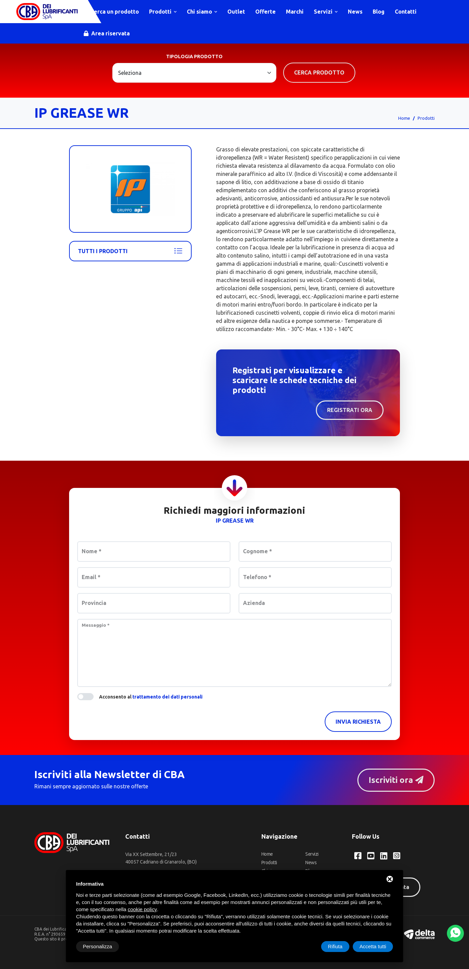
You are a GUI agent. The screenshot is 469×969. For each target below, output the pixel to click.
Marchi (295, 12)
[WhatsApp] (455, 933)
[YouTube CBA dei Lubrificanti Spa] (371, 856)
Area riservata (107, 33)
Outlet (236, 12)
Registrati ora (349, 410)
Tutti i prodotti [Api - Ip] (130, 251)
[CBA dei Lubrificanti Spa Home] (47, 11)
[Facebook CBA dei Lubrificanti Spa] (358, 856)
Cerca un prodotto (111, 12)
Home (404, 118)
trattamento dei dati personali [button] (167, 697)
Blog (379, 12)
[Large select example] (194, 73)
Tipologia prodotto (194, 56)
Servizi (326, 12)
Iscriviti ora (396, 780)
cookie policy (142, 909)
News (355, 12)
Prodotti (163, 12)
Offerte (265, 12)
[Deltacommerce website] (419, 934)
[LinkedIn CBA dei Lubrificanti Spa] (383, 856)
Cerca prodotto (319, 72)
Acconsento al (151, 697)
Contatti (406, 12)
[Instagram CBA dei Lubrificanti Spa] (396, 856)
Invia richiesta (358, 722)
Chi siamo (202, 12)
